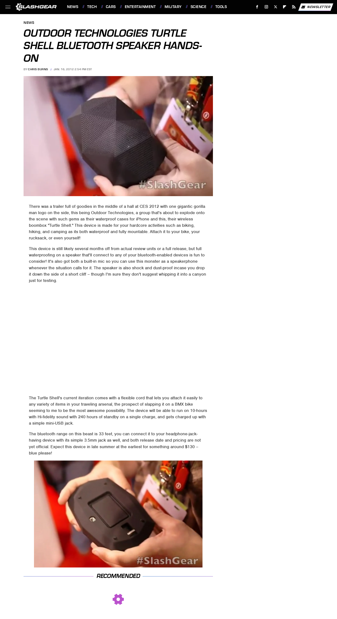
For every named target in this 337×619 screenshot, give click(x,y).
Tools (221, 7)
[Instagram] (266, 7)
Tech (92, 7)
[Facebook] (257, 7)
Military (173, 7)
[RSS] (293, 7)
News (72, 7)
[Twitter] (275, 7)
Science (199, 7)
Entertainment (140, 7)
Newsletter (315, 7)
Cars (111, 7)
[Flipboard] (284, 7)
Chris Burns (38, 69)
